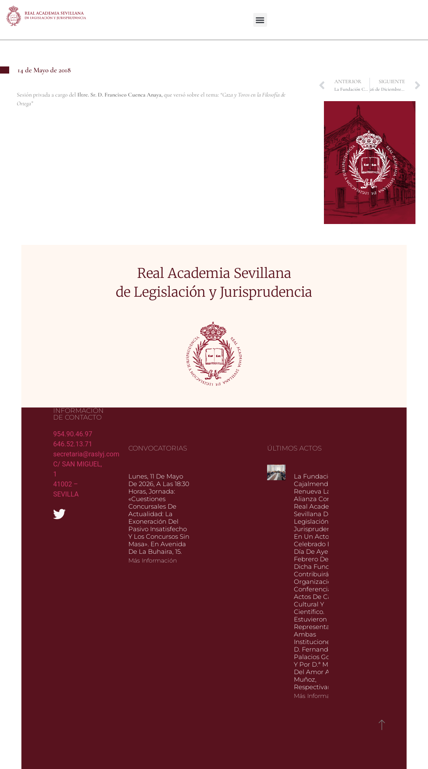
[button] (260, 20)
